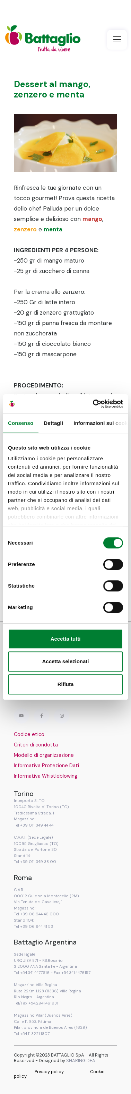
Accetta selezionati (65, 661)
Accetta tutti (66, 639)
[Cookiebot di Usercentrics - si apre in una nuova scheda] (93, 403)
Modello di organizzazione (44, 755)
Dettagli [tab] (53, 423)
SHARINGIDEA (80, 1060)
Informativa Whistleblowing (45, 776)
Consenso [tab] (20, 423)
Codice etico (29, 734)
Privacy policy (49, 1072)
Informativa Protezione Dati (46, 765)
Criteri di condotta (36, 745)
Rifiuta (66, 684)
